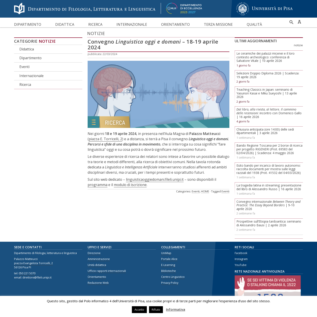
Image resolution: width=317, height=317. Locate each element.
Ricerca (95, 24)
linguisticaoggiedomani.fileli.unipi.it (155, 179)
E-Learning (168, 265)
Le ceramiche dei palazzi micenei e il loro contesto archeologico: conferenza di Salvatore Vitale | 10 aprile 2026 (265, 57)
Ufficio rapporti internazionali (107, 271)
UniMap (166, 253)
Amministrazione (99, 259)
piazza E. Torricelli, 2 (105, 138)
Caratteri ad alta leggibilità (299, 21)
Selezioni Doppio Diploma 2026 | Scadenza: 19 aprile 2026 (267, 75)
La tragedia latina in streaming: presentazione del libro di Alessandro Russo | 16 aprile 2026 (268, 187)
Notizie (47, 41)
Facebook (241, 253)
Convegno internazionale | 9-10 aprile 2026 (268, 205)
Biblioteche (168, 271)
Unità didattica (97, 265)
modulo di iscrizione (130, 184)
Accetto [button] (139, 309)
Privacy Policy (169, 283)
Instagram (241, 259)
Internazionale (131, 24)
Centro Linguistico (173, 277)
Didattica (64, 24)
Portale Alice (169, 259)
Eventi (24, 66)
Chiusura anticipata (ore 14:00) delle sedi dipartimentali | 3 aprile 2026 (265, 131)
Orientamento (175, 24)
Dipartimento (27, 24)
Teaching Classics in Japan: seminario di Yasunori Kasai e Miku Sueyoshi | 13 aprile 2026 (266, 93)
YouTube (241, 265)
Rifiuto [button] (156, 309)
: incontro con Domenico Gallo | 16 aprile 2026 (269, 113)
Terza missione (218, 24)
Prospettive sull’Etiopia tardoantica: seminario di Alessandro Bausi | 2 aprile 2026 (268, 223)
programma (97, 184)
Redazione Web (98, 283)
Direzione (94, 253)
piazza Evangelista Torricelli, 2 (33, 263)
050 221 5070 (27, 273)
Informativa (175, 309)
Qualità (254, 24)
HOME (205, 191)
